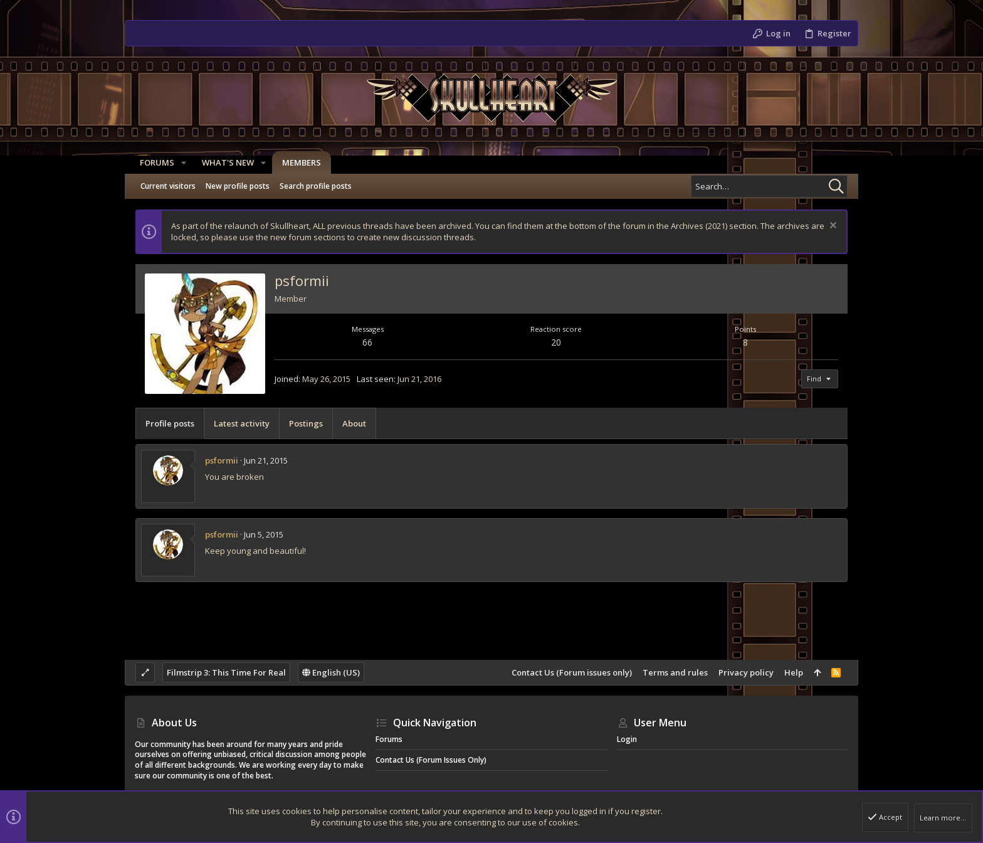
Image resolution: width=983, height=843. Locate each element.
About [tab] (354, 423)
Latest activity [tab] (242, 423)
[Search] (769, 186)
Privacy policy (746, 672)
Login (627, 739)
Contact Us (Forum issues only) (572, 672)
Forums (389, 739)
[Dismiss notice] (831, 226)
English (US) (331, 672)
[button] (179, 162)
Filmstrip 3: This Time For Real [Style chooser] (226, 672)
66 (367, 342)
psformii (221, 460)
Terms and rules (675, 672)
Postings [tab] (306, 423)
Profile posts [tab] (169, 423)
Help (793, 672)
